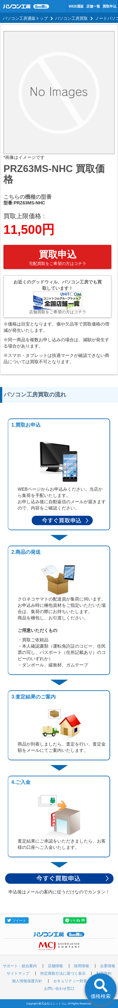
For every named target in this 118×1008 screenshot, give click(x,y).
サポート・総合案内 (20, 966)
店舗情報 (55, 966)
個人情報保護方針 (27, 981)
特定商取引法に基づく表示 (63, 973)
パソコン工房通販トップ (25, 18)
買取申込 (109, 6)
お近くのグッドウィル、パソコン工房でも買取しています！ (57, 296)
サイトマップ (18, 973)
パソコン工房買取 (71, 18)
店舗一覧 (93, 6)
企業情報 (107, 966)
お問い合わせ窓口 (59, 988)
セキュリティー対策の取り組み (79, 981)
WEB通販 (76, 6)
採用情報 (81, 966)
